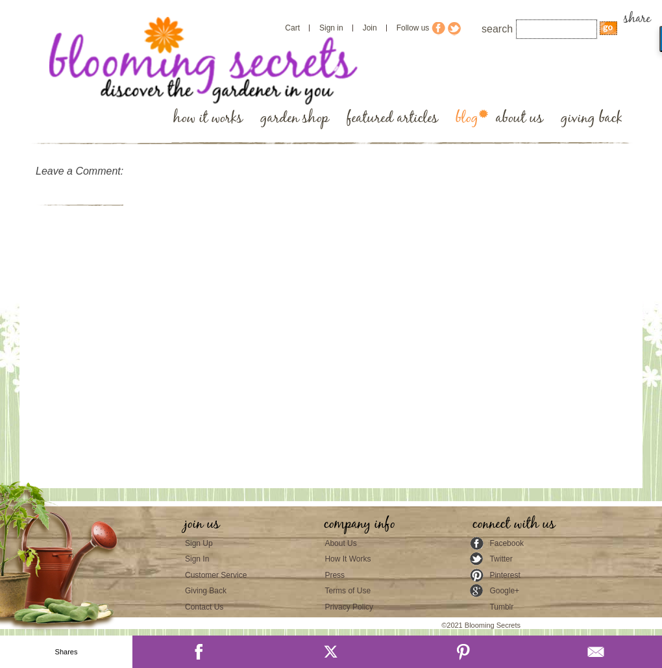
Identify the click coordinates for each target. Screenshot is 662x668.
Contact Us (204, 607)
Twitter (500, 558)
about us (519, 118)
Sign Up (199, 543)
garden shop (294, 118)
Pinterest (504, 575)
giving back (591, 118)
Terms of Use (348, 590)
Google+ (504, 590)
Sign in (331, 27)
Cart (292, 27)
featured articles (392, 118)
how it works (208, 118)
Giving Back (206, 590)
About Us (340, 543)
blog (467, 118)
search (497, 28)
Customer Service (216, 575)
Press (335, 575)
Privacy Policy (349, 607)
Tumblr (501, 607)
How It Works (348, 558)
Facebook (506, 543)
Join (370, 27)
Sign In (197, 558)
